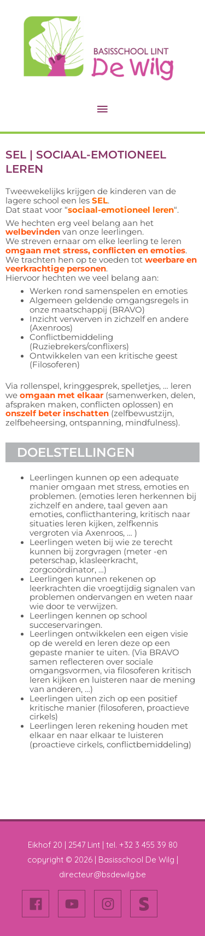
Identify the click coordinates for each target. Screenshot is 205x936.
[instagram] (111, 903)
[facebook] (39, 903)
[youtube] (75, 903)
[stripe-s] (146, 903)
